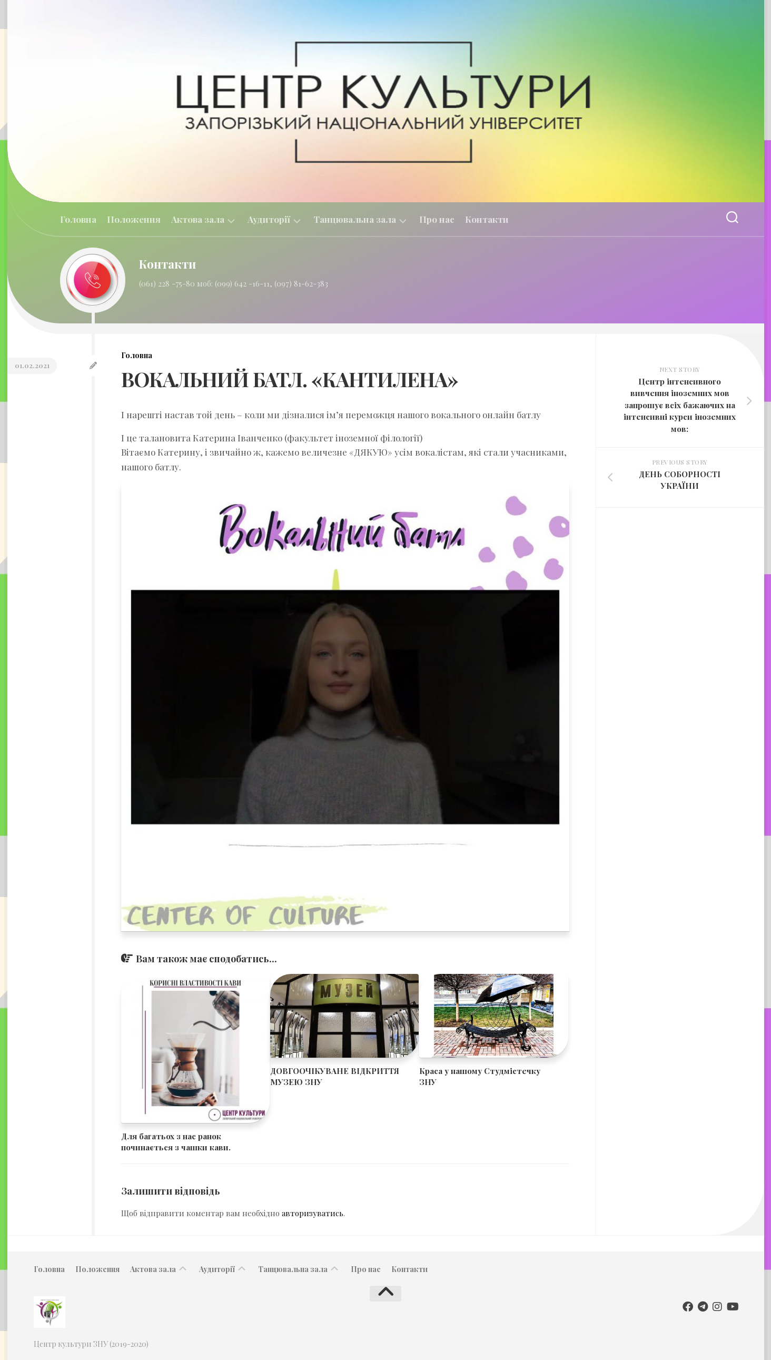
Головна (78, 219)
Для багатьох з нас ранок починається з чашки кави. (176, 1141)
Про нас (436, 219)
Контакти (487, 219)
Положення (134, 219)
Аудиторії (269, 219)
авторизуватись (312, 1213)
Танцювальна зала (354, 219)
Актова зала (197, 219)
